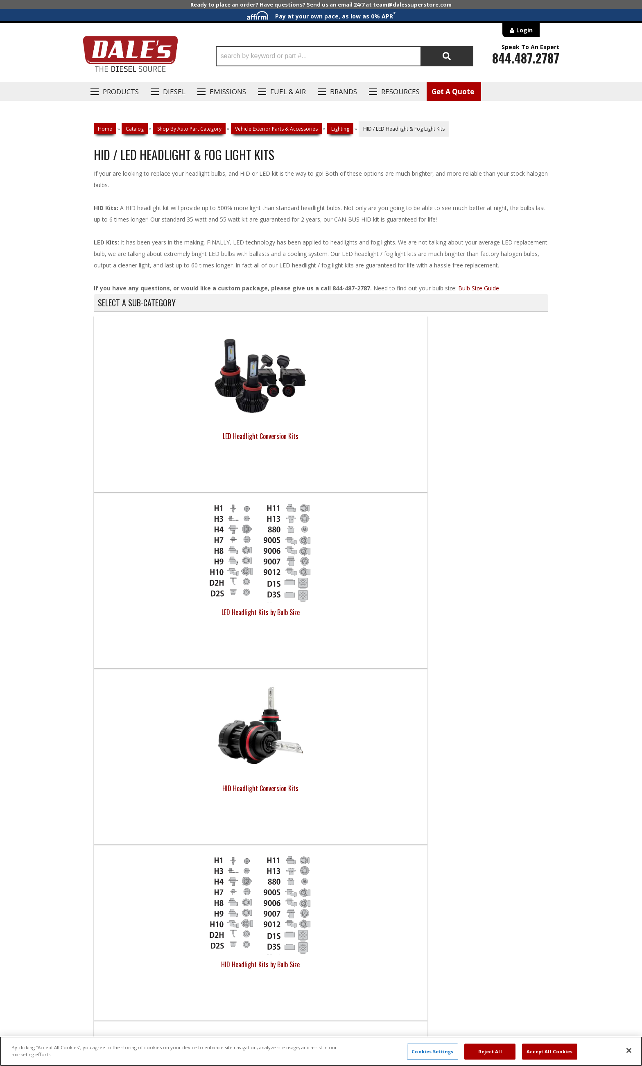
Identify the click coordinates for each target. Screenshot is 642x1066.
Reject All (490, 1051)
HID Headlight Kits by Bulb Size (491, 436)
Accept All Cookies (550, 1051)
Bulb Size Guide (478, 288)
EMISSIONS (228, 91)
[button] (344, 56)
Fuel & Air (288, 91)
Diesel (174, 91)
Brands (343, 91)
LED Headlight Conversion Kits (150, 436)
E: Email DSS (109, 801)
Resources (400, 91)
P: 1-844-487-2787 (119, 777)
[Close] (629, 1050)
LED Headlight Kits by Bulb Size (264, 436)
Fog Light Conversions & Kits (150, 612)
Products (121, 91)
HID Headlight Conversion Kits (378, 436)
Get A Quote (453, 91)
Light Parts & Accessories (264, 612)
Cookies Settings (432, 1051)
